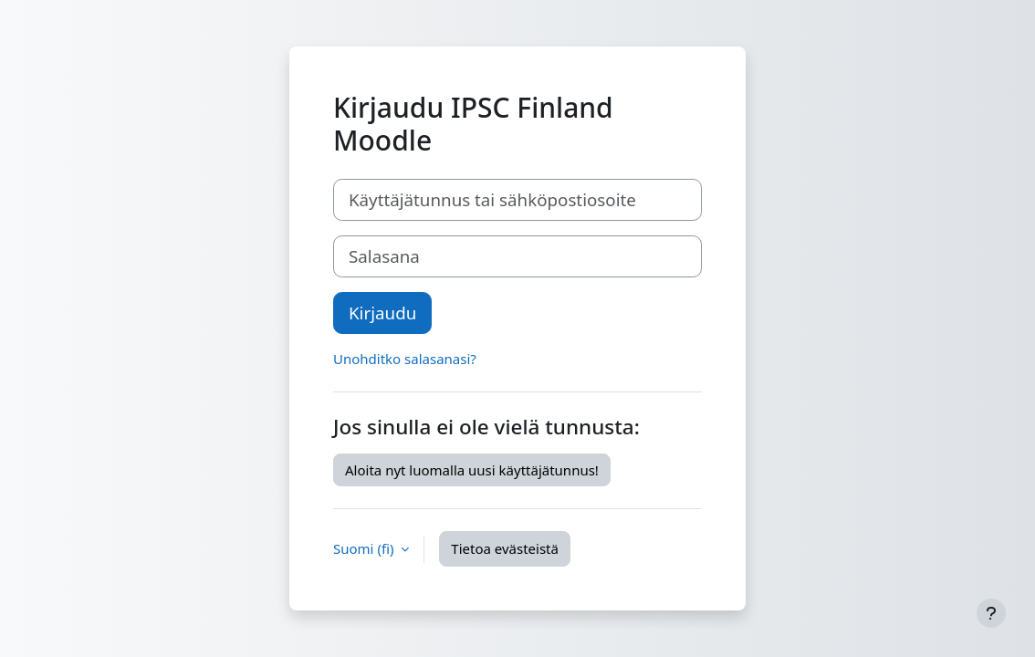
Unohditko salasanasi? (404, 358)
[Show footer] (991, 613)
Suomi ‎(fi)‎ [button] (365, 548)
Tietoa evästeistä (505, 548)
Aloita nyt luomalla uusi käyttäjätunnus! (472, 470)
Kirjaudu (382, 312)
